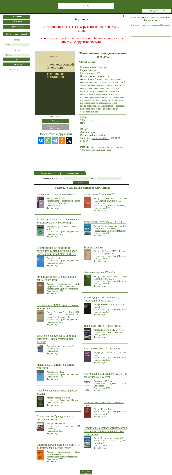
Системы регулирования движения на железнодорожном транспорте (58, 446)
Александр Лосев (100, 138)
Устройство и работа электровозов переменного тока (56, 278)
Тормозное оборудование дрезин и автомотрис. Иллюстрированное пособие (56, 338)
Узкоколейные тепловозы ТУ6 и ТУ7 (105, 221)
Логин (16, 39)
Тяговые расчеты (93, 247)
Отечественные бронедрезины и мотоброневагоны (55, 418)
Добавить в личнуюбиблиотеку (55, 127)
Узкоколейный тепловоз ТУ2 (100, 194)
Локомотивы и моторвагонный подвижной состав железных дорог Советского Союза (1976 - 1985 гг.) (57, 250)
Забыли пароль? (16, 70)
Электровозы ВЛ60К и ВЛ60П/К (102, 348)
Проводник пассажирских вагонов (56, 194)
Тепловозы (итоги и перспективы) (103, 325)
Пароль (17, 49)
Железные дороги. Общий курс (101, 272)
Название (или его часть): (54, 178)
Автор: (93, 178)
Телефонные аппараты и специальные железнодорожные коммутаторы (58, 221)
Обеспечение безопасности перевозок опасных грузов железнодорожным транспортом (105, 431)
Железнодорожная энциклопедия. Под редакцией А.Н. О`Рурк (105, 375)
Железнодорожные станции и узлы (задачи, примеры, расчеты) (103, 299)
